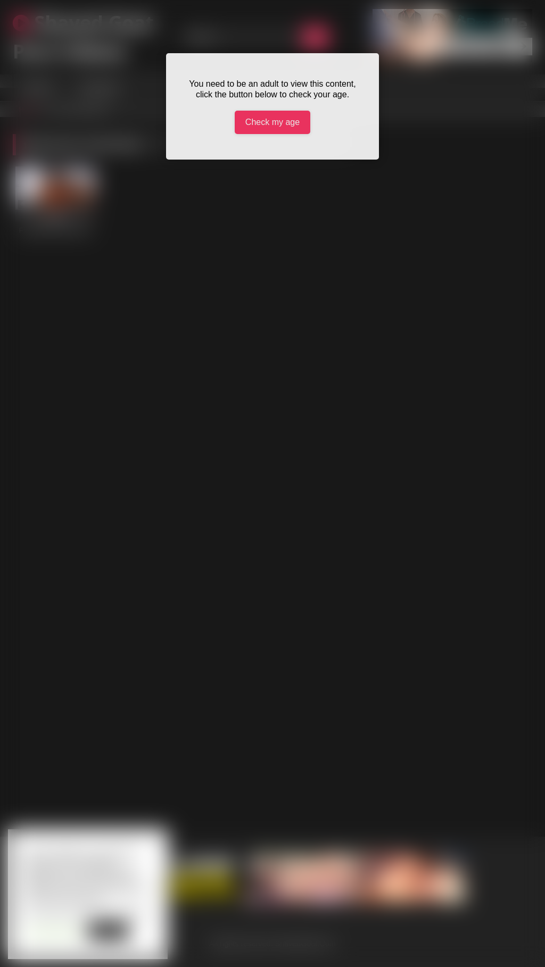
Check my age (272, 122)
